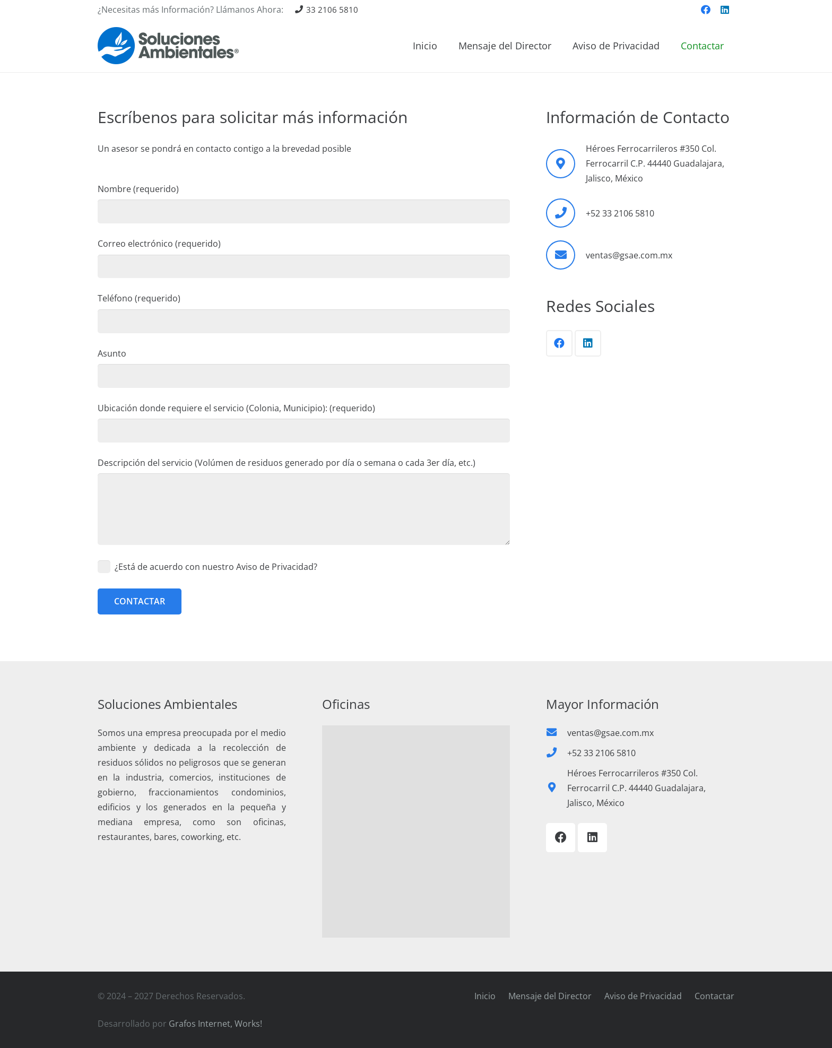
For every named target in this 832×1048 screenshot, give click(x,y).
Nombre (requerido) (304, 203)
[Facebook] (705, 9)
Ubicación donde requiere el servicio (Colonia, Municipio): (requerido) (304, 422)
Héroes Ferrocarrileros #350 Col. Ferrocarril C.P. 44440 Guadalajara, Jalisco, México (636, 788)
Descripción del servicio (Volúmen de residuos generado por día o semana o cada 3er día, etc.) (304, 501)
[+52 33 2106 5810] (565, 213)
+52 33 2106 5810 (620, 213)
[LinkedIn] (724, 9)
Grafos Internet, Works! (215, 1023)
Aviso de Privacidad (643, 996)
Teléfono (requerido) (304, 312)
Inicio (485, 996)
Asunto (304, 368)
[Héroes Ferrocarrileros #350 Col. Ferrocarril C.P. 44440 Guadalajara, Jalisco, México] (556, 788)
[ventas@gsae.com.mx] (565, 255)
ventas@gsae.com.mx (629, 255)
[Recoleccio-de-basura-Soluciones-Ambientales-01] (168, 45)
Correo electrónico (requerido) (304, 258)
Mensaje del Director (550, 996)
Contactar (714, 996)
